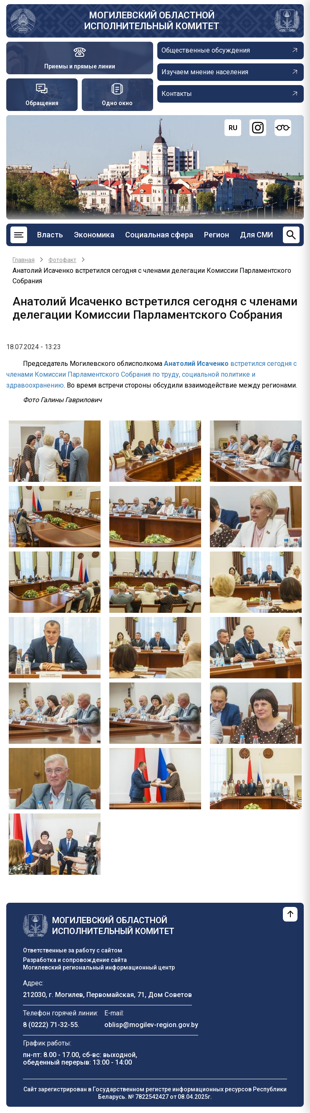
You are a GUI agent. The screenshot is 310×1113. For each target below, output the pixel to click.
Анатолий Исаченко (196, 364)
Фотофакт (62, 260)
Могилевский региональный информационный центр (99, 967)
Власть (50, 234)
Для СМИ (256, 234)
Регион (216, 234)
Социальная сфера (159, 234)
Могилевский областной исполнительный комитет (151, 20)
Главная (24, 260)
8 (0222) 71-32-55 (50, 1025)
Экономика (94, 234)
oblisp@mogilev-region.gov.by (151, 1025)
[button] (55, 450)
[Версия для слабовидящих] (283, 127)
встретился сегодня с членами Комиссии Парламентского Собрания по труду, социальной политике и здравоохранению (151, 374)
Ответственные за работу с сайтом (72, 950)
